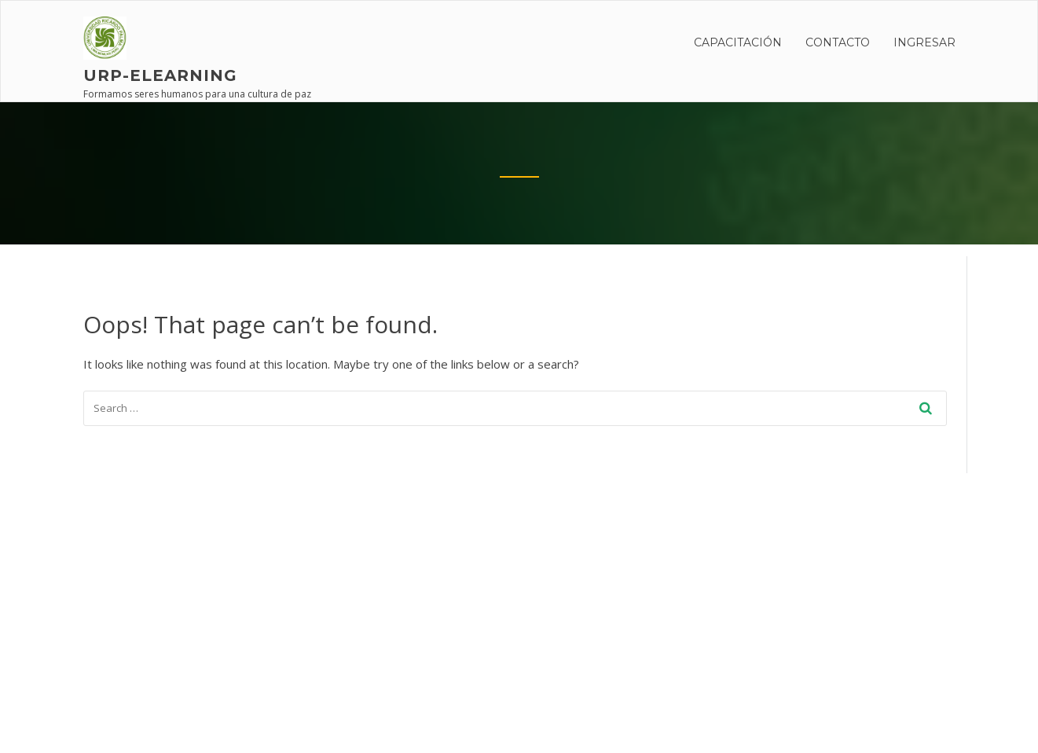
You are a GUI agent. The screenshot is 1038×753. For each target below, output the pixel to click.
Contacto (837, 42)
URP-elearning (160, 75)
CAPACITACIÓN (738, 42)
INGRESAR (924, 42)
